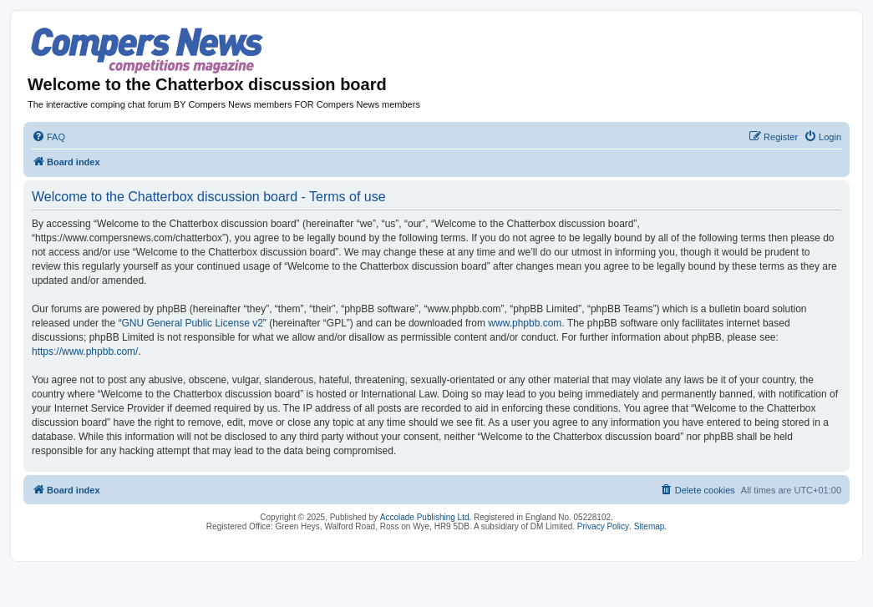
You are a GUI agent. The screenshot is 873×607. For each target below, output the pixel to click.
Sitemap (649, 526)
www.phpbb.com (524, 323)
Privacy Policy (603, 526)
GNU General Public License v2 (191, 323)
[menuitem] (48, 137)
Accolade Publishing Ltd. (426, 517)
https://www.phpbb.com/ (85, 351)
